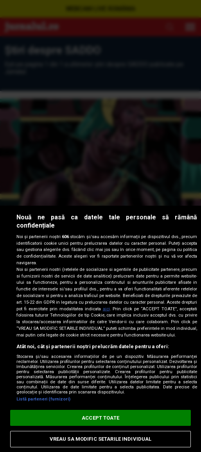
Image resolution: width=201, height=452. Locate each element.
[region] (100, 329)
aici (106, 308)
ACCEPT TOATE (100, 418)
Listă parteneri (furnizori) (43, 399)
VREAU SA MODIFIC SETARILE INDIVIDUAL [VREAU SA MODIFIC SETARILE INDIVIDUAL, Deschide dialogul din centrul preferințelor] (101, 439)
